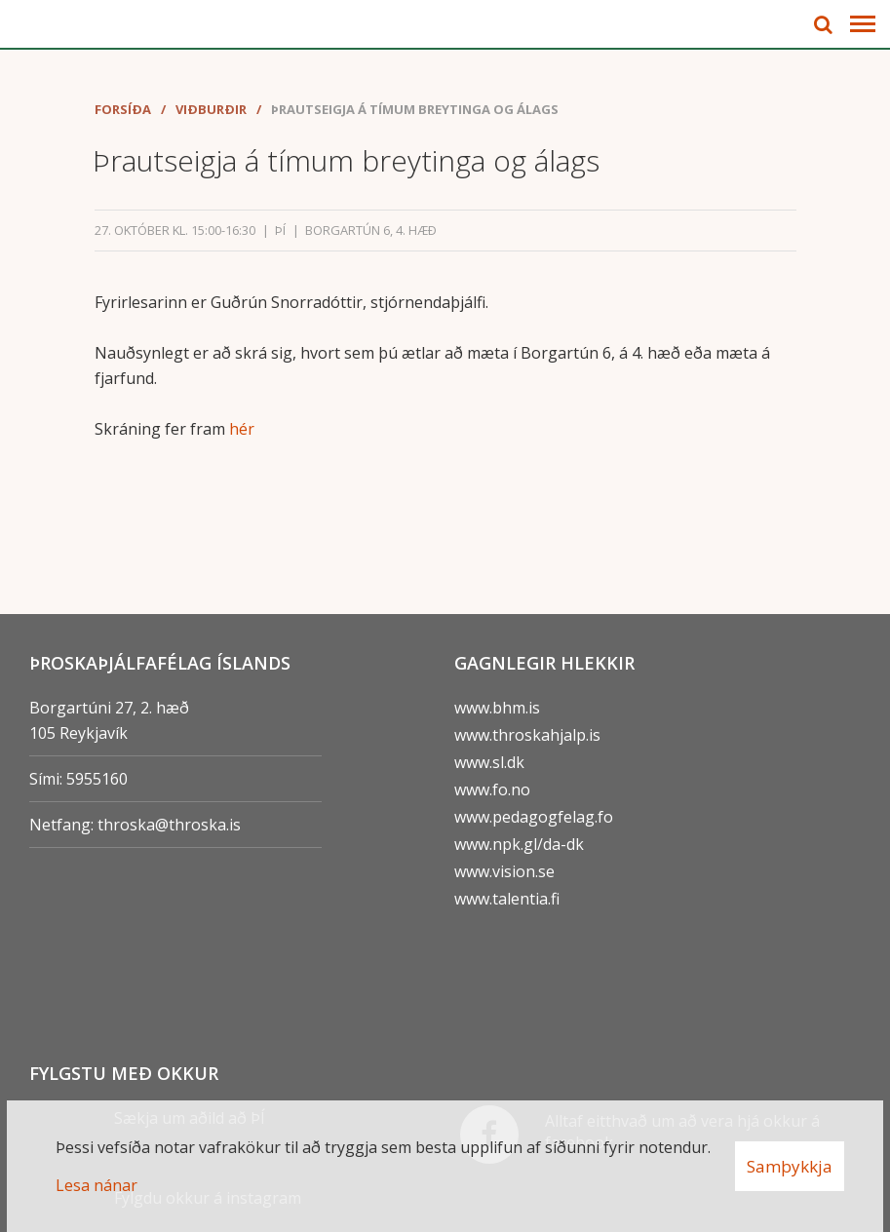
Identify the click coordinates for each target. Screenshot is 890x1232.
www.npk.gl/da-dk (519, 844)
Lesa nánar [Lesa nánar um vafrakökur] (96, 1185)
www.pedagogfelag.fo (533, 817)
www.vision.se (504, 871)
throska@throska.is (169, 824)
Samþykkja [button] (789, 1166)
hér (241, 429)
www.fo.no (492, 789)
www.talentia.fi (507, 898)
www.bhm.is (497, 707)
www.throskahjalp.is (527, 735)
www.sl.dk (489, 762)
